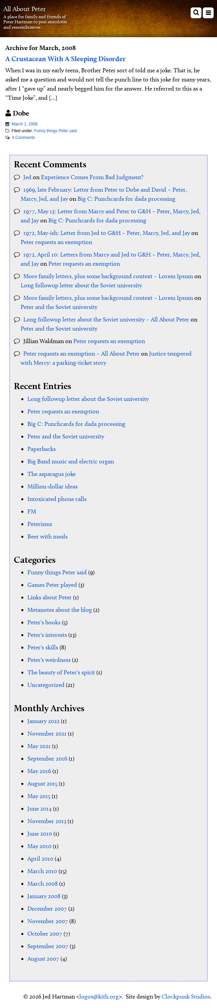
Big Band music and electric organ (70, 461)
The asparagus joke (51, 474)
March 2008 (42, 883)
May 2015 (38, 796)
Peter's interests (47, 635)
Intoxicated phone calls (57, 499)
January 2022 (43, 721)
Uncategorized (46, 685)
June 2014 (39, 808)
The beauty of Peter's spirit (61, 672)
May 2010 (39, 846)
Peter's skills (42, 647)
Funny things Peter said (55, 130)
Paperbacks (41, 449)
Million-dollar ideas (52, 486)
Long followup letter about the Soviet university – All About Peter (106, 319)
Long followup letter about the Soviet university (81, 285)
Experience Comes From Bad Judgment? (92, 177)
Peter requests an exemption (56, 242)
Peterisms (39, 524)
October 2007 (44, 933)
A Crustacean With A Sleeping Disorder (65, 58)
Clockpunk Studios (186, 996)
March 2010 (42, 871)
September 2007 (47, 946)
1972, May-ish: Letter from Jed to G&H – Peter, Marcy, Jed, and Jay (106, 233)
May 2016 (39, 771)
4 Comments (23, 137)
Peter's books (44, 622)
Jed (27, 177)
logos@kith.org (99, 996)
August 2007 (43, 958)
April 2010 (40, 858)
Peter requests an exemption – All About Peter (81, 353)
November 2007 (47, 921)
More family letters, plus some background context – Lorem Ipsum (108, 276)
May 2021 (39, 746)
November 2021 (47, 733)
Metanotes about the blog (59, 610)
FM (31, 511)
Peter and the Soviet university (59, 307)
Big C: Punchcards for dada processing (126, 198)
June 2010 (39, 833)
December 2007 (47, 908)
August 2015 (42, 783)
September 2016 (47, 758)
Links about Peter (49, 597)
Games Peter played (52, 585)
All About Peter (24, 9)
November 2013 (46, 821)
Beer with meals (47, 536)
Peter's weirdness (49, 660)
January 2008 (44, 896)
